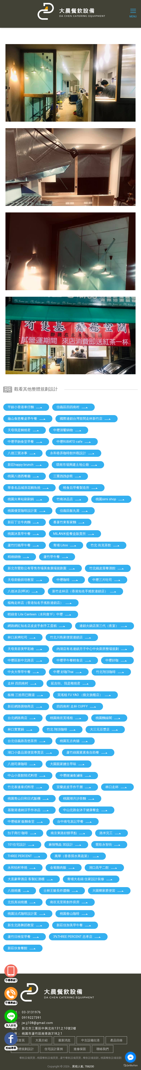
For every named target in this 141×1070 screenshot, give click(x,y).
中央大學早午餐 (23, 672)
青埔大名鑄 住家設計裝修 (90, 879)
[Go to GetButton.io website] (131, 1065)
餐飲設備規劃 (91, 1057)
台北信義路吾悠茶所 (27, 741)
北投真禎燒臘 (22, 902)
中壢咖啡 (67, 580)
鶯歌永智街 (108, 844)
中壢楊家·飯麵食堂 (25, 821)
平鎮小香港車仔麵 (25, 407)
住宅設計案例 (54, 1049)
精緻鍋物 (18, 557)
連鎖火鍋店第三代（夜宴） (103, 626)
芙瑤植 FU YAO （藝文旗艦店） (84, 695)
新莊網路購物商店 (25, 706)
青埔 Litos (65, 545)
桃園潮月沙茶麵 (79, 798)
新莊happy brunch (25, 465)
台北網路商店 (22, 718)
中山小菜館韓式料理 (27, 775)
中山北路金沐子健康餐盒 (85, 810)
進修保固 (80, 1049)
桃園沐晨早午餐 (23, 534)
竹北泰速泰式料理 (25, 787)
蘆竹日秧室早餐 (23, 937)
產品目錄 (116, 1040)
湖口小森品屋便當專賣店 (30, 752)
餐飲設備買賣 (27, 1057)
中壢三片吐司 (106, 580)
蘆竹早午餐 (56, 557)
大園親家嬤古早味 (67, 764)
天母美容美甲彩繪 (25, 649)
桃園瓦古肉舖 (74, 741)
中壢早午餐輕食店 (74, 660)
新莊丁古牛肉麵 (23, 522)
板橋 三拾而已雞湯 (25, 695)
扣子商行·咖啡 (22, 833)
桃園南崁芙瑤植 (66, 718)
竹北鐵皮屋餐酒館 (106, 568)
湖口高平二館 (103, 868)
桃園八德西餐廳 (23, 476)
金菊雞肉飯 (62, 868)
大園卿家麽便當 (108, 891)
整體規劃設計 (24, 1049)
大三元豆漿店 (104, 729)
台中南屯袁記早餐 (74, 821)
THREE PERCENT (24, 856)
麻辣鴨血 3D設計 (65, 844)
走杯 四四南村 (22, 683)
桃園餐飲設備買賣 (47, 1057)
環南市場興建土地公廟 (77, 465)
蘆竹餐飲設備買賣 (70, 1057)
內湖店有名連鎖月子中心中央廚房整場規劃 (92, 649)
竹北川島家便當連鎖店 (70, 637)
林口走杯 (116, 787)
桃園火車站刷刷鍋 (25, 499)
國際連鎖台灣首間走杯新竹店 (85, 419)
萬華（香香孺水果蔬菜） (77, 856)
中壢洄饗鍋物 (67, 430)
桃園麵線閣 (108, 718)
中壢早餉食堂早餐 (25, 442)
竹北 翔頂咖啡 (61, 729)
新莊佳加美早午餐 (74, 925)
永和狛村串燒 (22, 868)
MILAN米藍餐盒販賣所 (74, 534)
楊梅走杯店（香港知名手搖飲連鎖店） (40, 603)
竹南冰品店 (69, 499)
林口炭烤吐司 (22, 637)
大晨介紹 (41, 1040)
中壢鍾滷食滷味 (75, 775)
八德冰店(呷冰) (23, 591)
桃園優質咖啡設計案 (27, 511)
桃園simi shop (110, 499)
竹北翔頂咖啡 (110, 672)
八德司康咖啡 (22, 764)
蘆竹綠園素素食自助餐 (87, 752)
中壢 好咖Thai (67, 672)
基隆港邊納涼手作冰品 (28, 810)
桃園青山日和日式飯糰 (28, 798)
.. (70, 1066)
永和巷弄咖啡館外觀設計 (72, 453)
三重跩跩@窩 (67, 476)
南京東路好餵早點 (68, 833)
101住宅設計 (21, 844)
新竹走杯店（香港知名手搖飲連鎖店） (84, 591)
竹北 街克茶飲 (105, 545)
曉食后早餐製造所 (80, 488)
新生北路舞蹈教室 (25, 925)
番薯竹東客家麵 (69, 522)
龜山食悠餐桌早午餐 (27, 419)
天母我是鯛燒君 (23, 430)
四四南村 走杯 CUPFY (76, 706)
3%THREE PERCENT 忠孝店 (77, 937)
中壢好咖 (116, 660)
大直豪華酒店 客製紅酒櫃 (30, 879)
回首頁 (20, 1040)
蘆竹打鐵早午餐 (23, 545)
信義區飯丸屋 (74, 511)
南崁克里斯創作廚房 (69, 902)
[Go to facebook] (130, 1057)
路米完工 (110, 833)
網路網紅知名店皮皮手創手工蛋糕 (36, 626)
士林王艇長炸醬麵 (60, 891)
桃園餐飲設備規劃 (111, 1057)
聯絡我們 (102, 1049)
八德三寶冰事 (22, 453)
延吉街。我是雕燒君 (70, 683)
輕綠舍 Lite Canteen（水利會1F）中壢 (40, 614)
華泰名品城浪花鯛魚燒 (28, 488)
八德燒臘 (18, 891)
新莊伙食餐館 (22, 948)
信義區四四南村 (72, 407)
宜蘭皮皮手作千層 (74, 787)
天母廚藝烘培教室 (25, 580)
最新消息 (64, 1040)
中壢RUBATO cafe (74, 442)
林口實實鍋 (20, 729)
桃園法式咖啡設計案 (27, 914)
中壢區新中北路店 (25, 660)
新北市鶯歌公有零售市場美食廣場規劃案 (41, 568)
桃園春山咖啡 (74, 914)
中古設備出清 (90, 1040)
